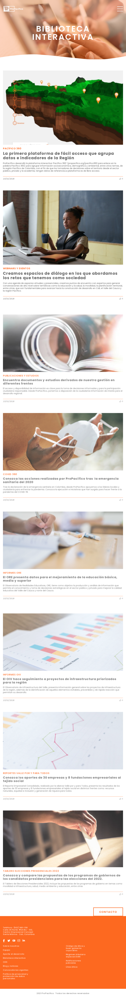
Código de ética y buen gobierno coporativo (75, 948)
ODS (5, 962)
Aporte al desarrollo (13, 954)
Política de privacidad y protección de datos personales (15, 976)
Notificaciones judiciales (73, 962)
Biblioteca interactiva (14, 958)
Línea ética (72, 967)
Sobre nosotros (11, 946)
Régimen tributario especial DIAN (76, 955)
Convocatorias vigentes (15, 970)
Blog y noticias (10, 966)
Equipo (6, 950)
